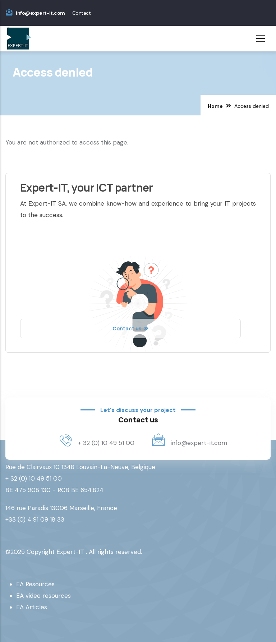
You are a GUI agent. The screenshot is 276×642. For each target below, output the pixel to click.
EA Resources (35, 584)
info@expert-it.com (40, 13)
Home (215, 106)
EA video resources (43, 596)
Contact (81, 13)
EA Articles (31, 607)
